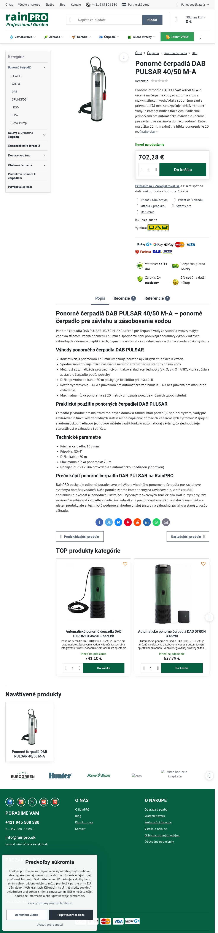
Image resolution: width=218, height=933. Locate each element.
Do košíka (183, 169)
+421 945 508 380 (22, 822)
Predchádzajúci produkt (79, 536)
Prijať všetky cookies (70, 915)
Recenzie (141, 81)
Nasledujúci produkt (188, 536)
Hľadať (152, 20)
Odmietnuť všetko (26, 915)
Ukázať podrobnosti (50, 924)
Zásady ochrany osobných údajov (50, 903)
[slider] (159, 81)
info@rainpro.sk (20, 837)
